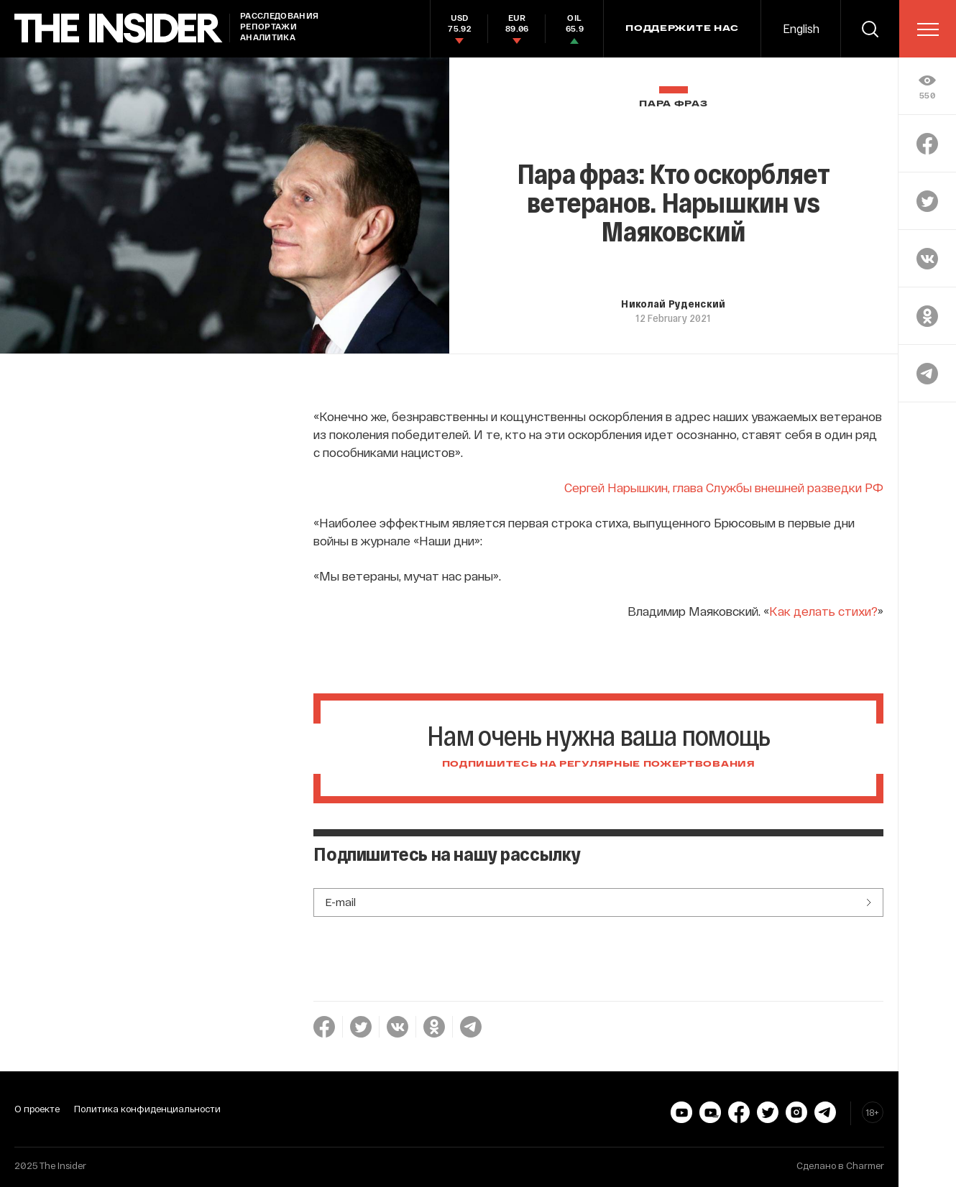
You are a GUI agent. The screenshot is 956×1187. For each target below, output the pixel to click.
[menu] (928, 29)
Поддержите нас (682, 28)
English (801, 28)
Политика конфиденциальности (147, 1108)
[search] (869, 28)
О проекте (37, 1108)
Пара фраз (673, 104)
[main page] (118, 28)
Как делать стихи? (823, 611)
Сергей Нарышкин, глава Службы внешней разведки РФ (723, 487)
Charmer (865, 1165)
